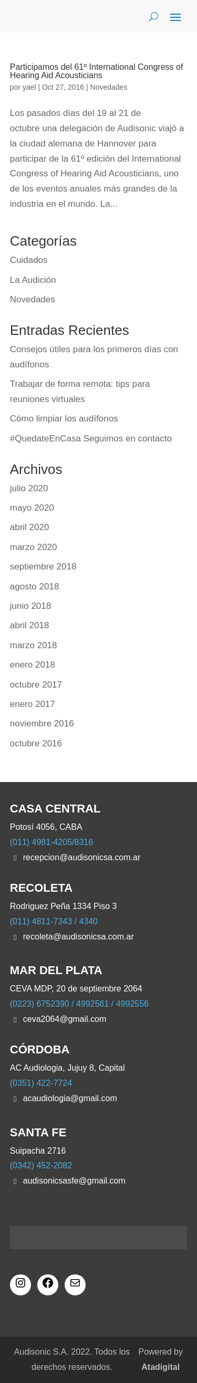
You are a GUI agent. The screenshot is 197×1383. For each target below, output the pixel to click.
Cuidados (29, 260)
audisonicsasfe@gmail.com (74, 1180)
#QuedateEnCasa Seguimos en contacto (91, 439)
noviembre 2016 (42, 724)
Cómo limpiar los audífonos (64, 419)
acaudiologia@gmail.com (70, 1098)
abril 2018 (29, 625)
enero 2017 (32, 704)
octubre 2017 (36, 685)
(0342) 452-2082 (41, 1165)
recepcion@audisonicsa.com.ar (81, 857)
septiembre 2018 (43, 567)
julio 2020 (29, 488)
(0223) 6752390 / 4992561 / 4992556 (79, 1003)
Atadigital (160, 1367)
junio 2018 (30, 606)
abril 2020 (29, 527)
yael (29, 87)
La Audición (33, 280)
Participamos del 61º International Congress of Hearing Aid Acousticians (96, 71)
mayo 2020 (32, 508)
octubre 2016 (36, 743)
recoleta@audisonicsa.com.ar (78, 936)
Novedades (109, 87)
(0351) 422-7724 (41, 1083)
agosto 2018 (34, 587)
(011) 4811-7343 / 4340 (54, 921)
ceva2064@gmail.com (65, 1019)
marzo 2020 (33, 547)
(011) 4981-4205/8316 (51, 842)
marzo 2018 (33, 645)
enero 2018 (32, 665)
